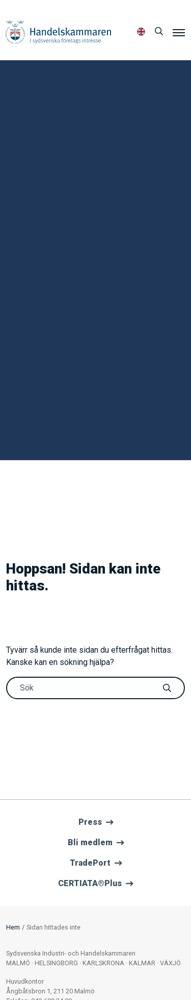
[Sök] (159, 32)
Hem (13, 927)
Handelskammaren (58, 32)
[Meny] (179, 32)
